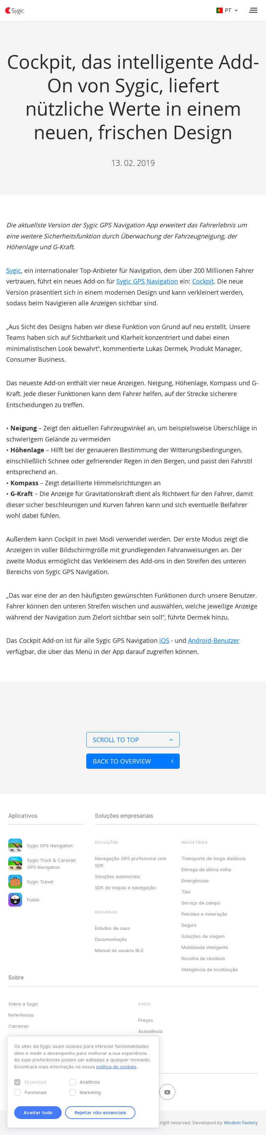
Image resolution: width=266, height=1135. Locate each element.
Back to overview (133, 761)
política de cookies (116, 1066)
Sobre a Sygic (23, 1004)
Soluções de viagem (203, 936)
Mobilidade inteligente (204, 947)
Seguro (189, 925)
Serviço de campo (200, 903)
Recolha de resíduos (203, 958)
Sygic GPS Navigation (147, 281)
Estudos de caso (112, 928)
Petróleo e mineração (204, 914)
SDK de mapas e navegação (125, 887)
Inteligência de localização (209, 969)
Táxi (185, 891)
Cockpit (203, 281)
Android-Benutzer (213, 640)
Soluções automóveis (117, 876)
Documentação (111, 939)
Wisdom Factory (241, 1122)
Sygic (13, 270)
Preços (145, 1020)
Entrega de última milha (206, 869)
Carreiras (18, 1026)
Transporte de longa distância (213, 858)
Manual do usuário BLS (119, 950)
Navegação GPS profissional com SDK (131, 862)
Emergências (195, 880)
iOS (164, 640)
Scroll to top (133, 739)
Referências (21, 1015)
